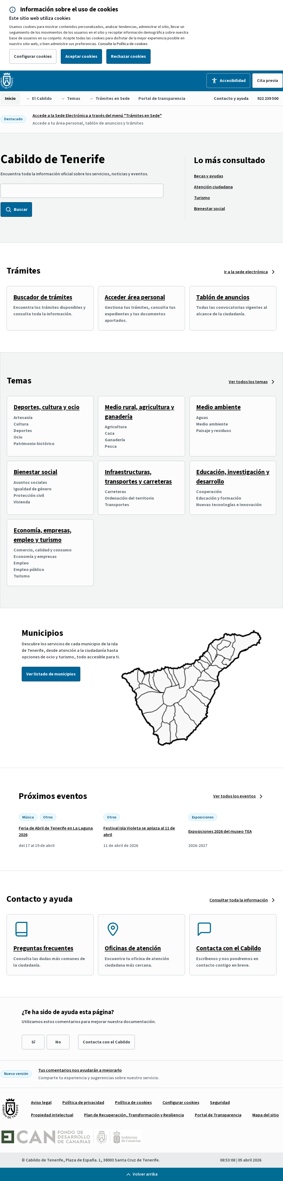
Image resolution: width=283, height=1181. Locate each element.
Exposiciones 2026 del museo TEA (220, 831)
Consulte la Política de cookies (123, 44)
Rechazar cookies (128, 56)
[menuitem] (10, 98)
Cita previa (267, 81)
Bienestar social (35, 472)
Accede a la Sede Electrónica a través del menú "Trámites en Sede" (97, 116)
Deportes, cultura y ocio (47, 407)
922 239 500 (267, 98)
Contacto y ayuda (231, 98)
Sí (33, 1042)
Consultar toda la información (238, 900)
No (58, 1042)
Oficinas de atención (133, 948)
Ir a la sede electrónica (246, 272)
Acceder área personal (135, 297)
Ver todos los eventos (234, 796)
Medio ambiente (218, 407)
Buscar (16, 209)
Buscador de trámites (42, 297)
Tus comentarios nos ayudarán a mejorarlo (80, 1070)
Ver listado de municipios (51, 674)
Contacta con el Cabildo (228, 948)
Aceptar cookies (81, 56)
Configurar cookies (33, 56)
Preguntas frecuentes (43, 948)
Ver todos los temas (248, 382)
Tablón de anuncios (222, 297)
